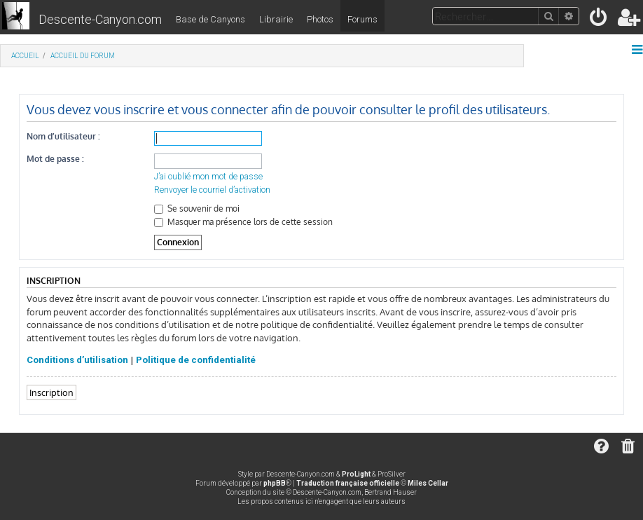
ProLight (356, 474)
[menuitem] (599, 20)
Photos (320, 19)
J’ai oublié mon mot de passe (208, 177)
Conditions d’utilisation (77, 360)
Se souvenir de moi (197, 208)
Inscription (51, 392)
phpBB (274, 483)
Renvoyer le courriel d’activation (212, 190)
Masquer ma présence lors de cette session (243, 222)
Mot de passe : (55, 158)
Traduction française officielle (347, 483)
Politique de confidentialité (196, 360)
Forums (362, 19)
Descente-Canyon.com (100, 19)
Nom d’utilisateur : (63, 136)
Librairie (276, 19)
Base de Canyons (210, 19)
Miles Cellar (428, 483)
